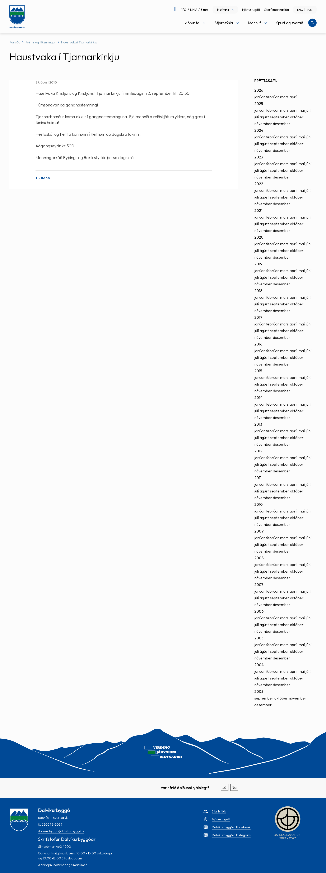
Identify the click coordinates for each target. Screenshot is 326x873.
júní (308, 110)
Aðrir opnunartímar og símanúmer (62, 865)
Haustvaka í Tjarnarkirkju (79, 42)
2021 (258, 210)
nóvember (263, 123)
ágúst (264, 117)
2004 (259, 664)
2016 (258, 344)
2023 (258, 157)
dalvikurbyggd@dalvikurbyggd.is (61, 831)
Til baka (43, 178)
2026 (258, 90)
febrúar (272, 97)
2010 (258, 504)
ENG (300, 10)
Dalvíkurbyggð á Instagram (231, 835)
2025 (258, 103)
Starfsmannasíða (276, 10)
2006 (259, 611)
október (296, 117)
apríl (293, 97)
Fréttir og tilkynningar (40, 42)
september (279, 117)
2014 (258, 397)
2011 (257, 477)
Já (224, 787)
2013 (258, 424)
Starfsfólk (219, 811)
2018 (258, 290)
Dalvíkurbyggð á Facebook (231, 827)
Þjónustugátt (251, 10)
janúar (259, 97)
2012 (258, 451)
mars (284, 97)
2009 (259, 531)
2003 (258, 691)
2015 (258, 370)
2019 (258, 264)
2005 (258, 638)
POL (309, 10)
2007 (258, 584)
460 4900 (63, 846)
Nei (234, 787)
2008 (259, 557)
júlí (256, 117)
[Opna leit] (312, 23)
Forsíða (14, 42)
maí (301, 110)
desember (281, 123)
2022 (258, 183)
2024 (258, 130)
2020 (259, 237)
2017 (258, 317)
